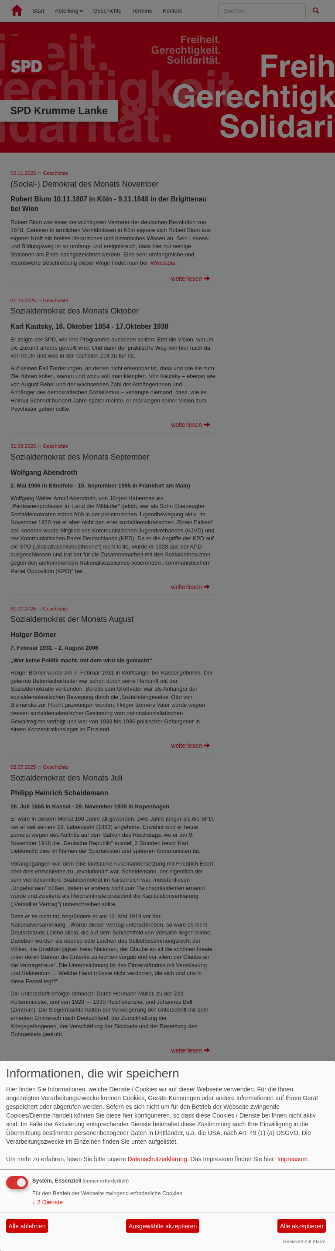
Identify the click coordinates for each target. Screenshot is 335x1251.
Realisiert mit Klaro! (304, 1241)
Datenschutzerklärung (157, 1159)
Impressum (292, 1159)
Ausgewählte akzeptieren (163, 1226)
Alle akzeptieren (302, 1226)
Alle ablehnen (27, 1226)
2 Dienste (47, 1202)
